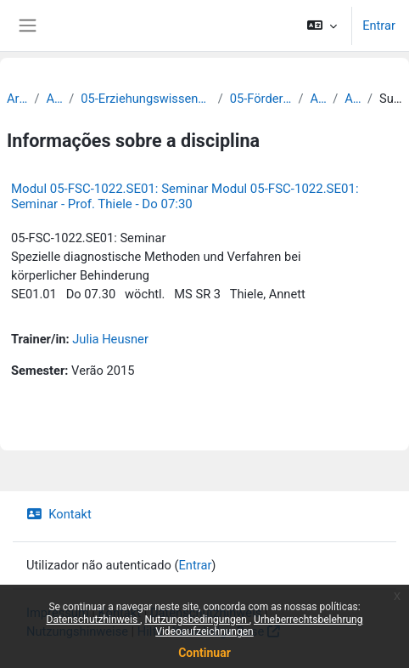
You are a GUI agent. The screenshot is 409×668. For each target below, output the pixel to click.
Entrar (378, 25)
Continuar (204, 653)
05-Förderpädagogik (261, 98)
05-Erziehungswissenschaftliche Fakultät (145, 98)
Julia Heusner (110, 339)
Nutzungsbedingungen (196, 620)
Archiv (17, 98)
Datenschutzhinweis (94, 620)
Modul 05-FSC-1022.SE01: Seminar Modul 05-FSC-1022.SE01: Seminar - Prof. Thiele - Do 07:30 (185, 196)
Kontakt (59, 514)
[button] (322, 25)
